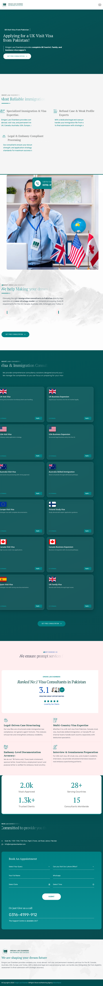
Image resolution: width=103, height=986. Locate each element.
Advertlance (57, 983)
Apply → (38, 418)
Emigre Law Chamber (21, 983)
